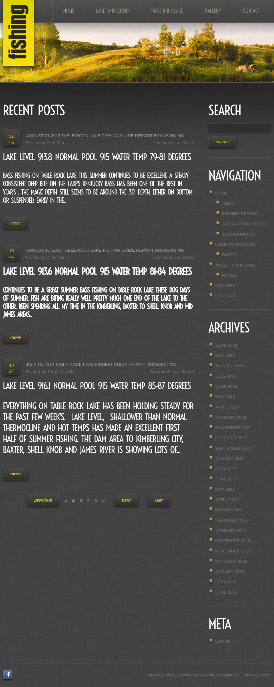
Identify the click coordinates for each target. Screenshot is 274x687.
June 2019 (226, 345)
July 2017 (225, 468)
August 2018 (229, 365)
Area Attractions (243, 223)
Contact (251, 10)
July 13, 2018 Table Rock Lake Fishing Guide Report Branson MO (101, 364)
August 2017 (229, 458)
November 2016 (233, 550)
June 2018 (226, 386)
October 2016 (231, 561)
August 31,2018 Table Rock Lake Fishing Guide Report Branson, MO (105, 135)
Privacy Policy (258, 675)
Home (68, 10)
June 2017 (226, 478)
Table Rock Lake (167, 10)
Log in (222, 641)
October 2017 (231, 437)
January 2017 (230, 530)
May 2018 (225, 396)
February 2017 (232, 520)
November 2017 (233, 427)
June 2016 (226, 592)
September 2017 (234, 448)
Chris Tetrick (58, 142)
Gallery (213, 10)
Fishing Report (240, 213)
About (229, 203)
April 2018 (227, 406)
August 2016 (229, 571)
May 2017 (225, 489)
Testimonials (238, 234)
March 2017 (228, 509)
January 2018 (230, 417)
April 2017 (227, 499)
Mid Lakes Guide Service (169, 675)
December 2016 (232, 540)
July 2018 (225, 376)
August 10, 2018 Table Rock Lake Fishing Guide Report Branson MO (105, 250)
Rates (229, 254)
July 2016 (225, 581)
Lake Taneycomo (112, 10)
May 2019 (225, 355)
